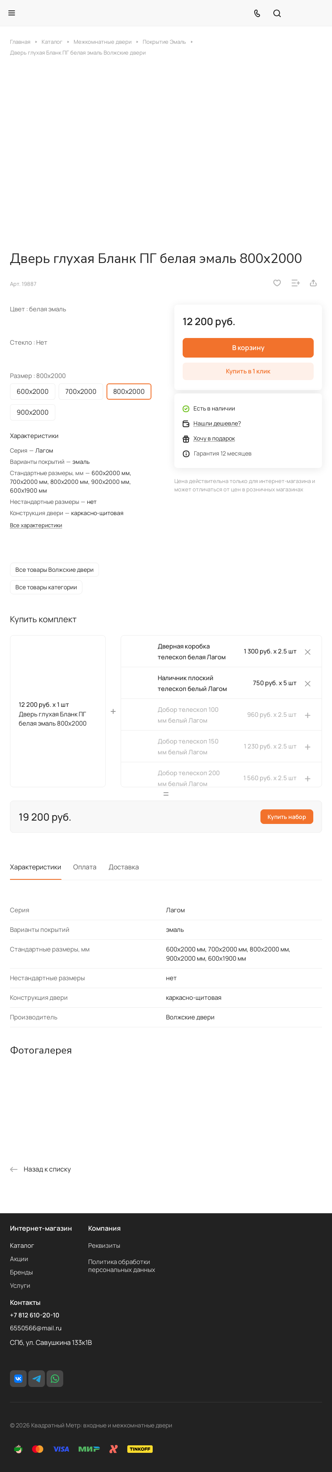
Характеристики (35, 873)
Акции (19, 1258)
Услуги (20, 1285)
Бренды (21, 1272)
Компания (104, 1228)
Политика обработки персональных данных (121, 1265)
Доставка (124, 873)
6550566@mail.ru (36, 1328)
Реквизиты (104, 1245)
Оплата (85, 873)
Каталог (22, 1245)
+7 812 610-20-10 (34, 1315)
